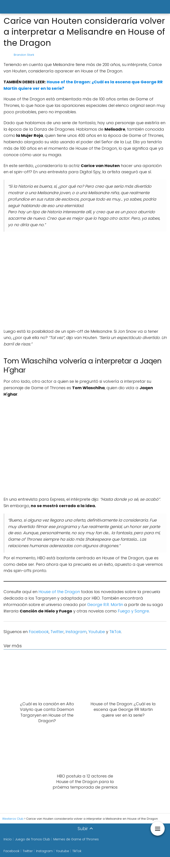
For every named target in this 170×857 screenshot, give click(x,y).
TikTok (115, 631)
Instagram (76, 631)
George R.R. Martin (105, 604)
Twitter (57, 631)
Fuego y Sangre (133, 611)
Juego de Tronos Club (32, 839)
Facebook (39, 631)
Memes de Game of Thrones (76, 839)
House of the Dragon (59, 591)
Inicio (8, 839)
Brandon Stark (24, 55)
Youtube (96, 631)
